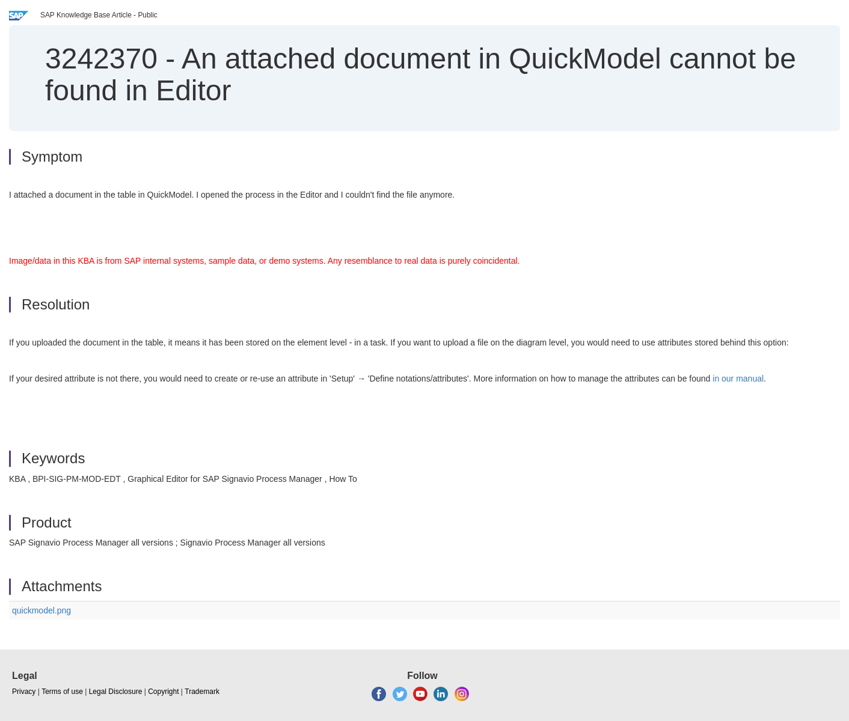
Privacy (23, 691)
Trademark (202, 691)
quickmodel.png (41, 610)
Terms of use (62, 691)
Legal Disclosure (116, 691)
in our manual (738, 378)
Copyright (163, 691)
